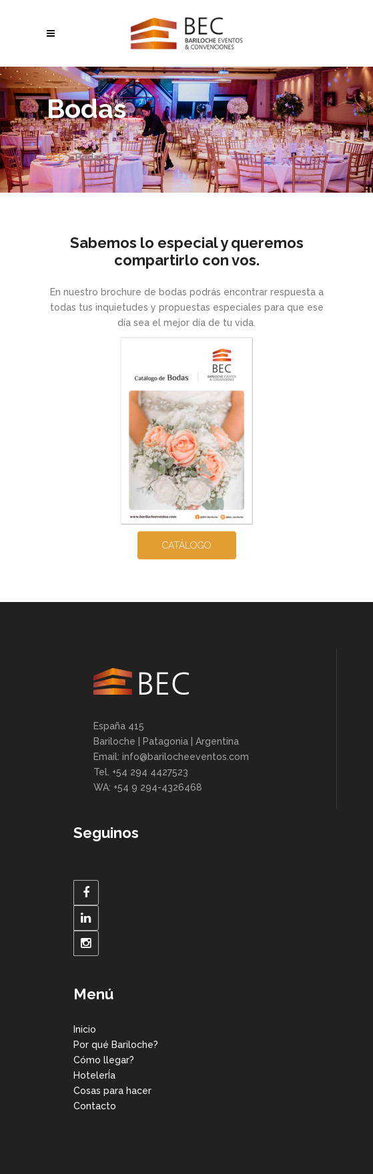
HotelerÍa (94, 1075)
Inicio (84, 1029)
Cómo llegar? (103, 1060)
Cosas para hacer (112, 1090)
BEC (56, 157)
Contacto (94, 1106)
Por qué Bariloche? (115, 1044)
